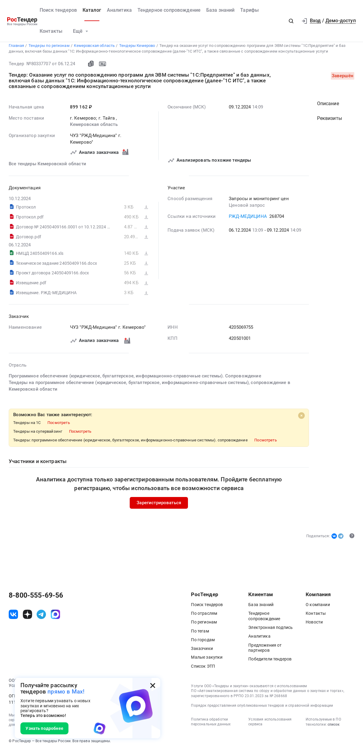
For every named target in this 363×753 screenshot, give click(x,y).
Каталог (92, 10)
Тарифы (249, 10)
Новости (314, 624)
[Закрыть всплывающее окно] (153, 685)
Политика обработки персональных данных (211, 724)
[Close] (301, 417)
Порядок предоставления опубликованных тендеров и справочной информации (262, 708)
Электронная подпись (270, 629)
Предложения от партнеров (265, 650)
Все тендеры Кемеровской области (47, 166)
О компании (318, 607)
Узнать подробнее (44, 728)
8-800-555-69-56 (36, 598)
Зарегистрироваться (159, 505)
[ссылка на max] (55, 616)
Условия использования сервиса (270, 724)
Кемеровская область (94, 127)
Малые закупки (206, 659)
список (334, 727)
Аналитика (119, 10)
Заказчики (202, 650)
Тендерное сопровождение (169, 10)
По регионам (204, 624)
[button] (291, 21)
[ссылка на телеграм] (41, 616)
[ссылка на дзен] (27, 616)
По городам (203, 642)
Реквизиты (329, 120)
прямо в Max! (65, 691)
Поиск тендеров (58, 10)
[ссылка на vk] (13, 616)
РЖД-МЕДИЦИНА (248, 218)
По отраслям (204, 615)
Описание (328, 106)
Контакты (51, 31)
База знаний (220, 10)
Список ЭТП (203, 668)
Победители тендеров (270, 661)
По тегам (200, 633)
